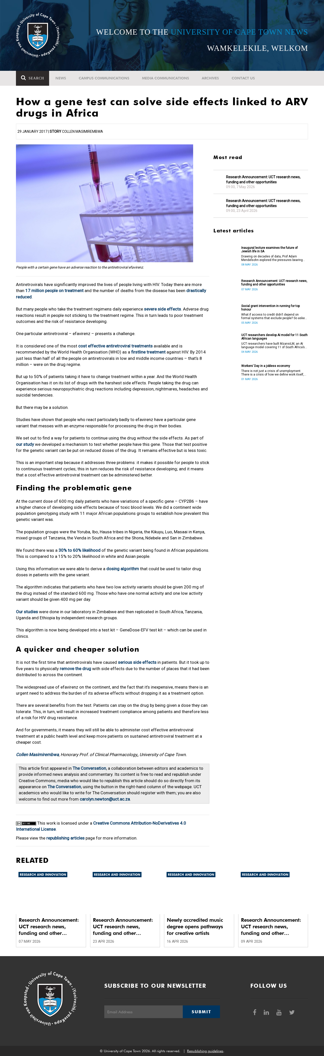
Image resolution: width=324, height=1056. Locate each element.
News (60, 78)
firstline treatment (148, 352)
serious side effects (137, 662)
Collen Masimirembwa (37, 754)
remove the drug (75, 668)
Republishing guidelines (205, 1051)
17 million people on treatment (54, 290)
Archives (210, 78)
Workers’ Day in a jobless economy (265, 366)
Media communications (165, 78)
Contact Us (243, 78)
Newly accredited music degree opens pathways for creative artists (195, 926)
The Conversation (89, 768)
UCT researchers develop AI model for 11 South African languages (274, 336)
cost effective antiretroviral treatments (115, 345)
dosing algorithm (122, 568)
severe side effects (162, 309)
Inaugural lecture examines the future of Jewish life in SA (269, 249)
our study (25, 444)
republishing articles (65, 838)
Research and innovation (43, 874)
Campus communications (104, 78)
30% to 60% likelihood (79, 550)
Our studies (27, 611)
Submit (201, 1011)
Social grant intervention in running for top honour (270, 307)
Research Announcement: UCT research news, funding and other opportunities (263, 179)
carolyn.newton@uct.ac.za (105, 799)
